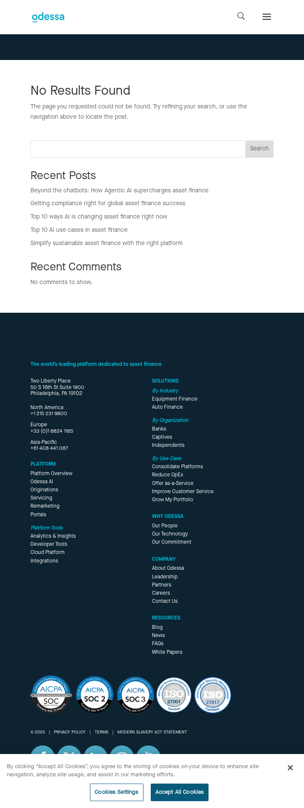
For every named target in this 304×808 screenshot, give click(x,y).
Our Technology (170, 534)
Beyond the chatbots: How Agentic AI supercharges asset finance (119, 191)
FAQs (158, 643)
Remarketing (45, 506)
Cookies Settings (116, 797)
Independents (168, 445)
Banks (159, 429)
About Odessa (168, 568)
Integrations (44, 561)
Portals (38, 515)
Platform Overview (51, 473)
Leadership (165, 577)
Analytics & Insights (53, 536)
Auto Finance (167, 407)
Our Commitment (171, 542)
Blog (157, 627)
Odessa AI (41, 482)
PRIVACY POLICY (70, 732)
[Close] (290, 772)
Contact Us (165, 601)
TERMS (101, 732)
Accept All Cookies (179, 797)
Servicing (41, 498)
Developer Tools (48, 544)
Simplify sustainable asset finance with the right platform (106, 243)
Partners (161, 585)
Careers (161, 593)
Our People (165, 526)
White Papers (167, 652)
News (158, 635)
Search (259, 149)
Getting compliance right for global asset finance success (107, 203)
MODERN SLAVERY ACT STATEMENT (152, 732)
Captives (162, 437)
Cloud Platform (47, 552)
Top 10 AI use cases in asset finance (79, 230)
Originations (44, 490)
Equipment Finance (174, 399)
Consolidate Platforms (177, 467)
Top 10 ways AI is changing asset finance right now (98, 217)
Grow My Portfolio (172, 500)
